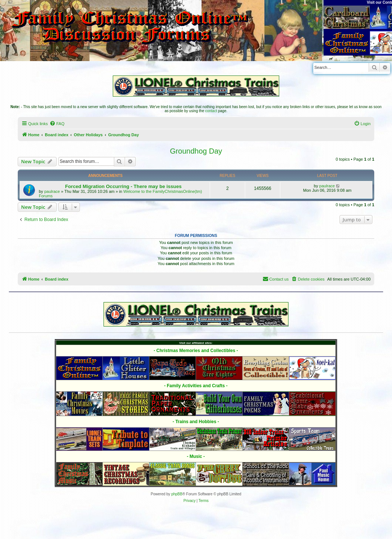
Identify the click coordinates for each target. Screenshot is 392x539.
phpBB (176, 494)
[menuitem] (57, 123)
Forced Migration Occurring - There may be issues (123, 186)
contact (211, 111)
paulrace (52, 191)
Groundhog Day (196, 151)
